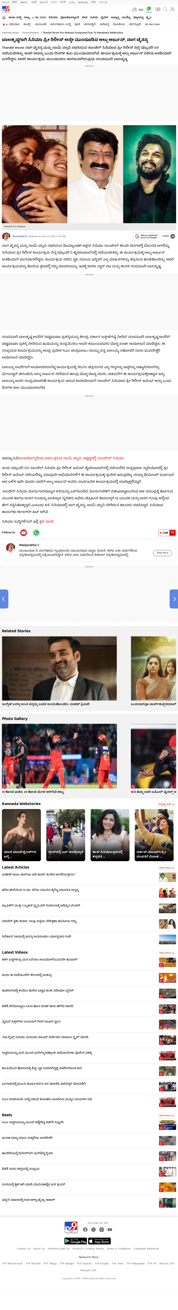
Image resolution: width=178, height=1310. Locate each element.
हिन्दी (14, 2)
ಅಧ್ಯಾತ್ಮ (115, 17)
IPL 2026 (40, 17)
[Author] (6, 236)
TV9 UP (152, 1263)
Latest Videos (15, 952)
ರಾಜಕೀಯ (119, 24)
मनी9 (93, 2)
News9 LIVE (166, 1263)
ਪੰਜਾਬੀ (63, 2)
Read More (162, 553)
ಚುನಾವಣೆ (40, 24)
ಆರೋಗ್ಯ (104, 24)
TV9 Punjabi (101, 1263)
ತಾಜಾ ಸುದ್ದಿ (14, 17)
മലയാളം (83, 2)
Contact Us (23, 1248)
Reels (7, 1115)
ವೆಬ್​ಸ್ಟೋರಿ (135, 24)
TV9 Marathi (33, 1263)
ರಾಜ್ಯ (27, 17)
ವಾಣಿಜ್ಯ (126, 17)
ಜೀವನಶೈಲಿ (90, 24)
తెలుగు (24, 2)
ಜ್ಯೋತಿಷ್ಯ (138, 17)
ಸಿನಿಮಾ (53, 17)
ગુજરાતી (44, 2)
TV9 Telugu (50, 1263)
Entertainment (30, 33)
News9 (5, 2)
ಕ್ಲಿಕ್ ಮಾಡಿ (46, 522)
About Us (39, 1248)
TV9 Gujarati (84, 1263)
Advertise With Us (59, 1248)
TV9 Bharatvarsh (12, 1263)
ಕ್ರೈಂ (149, 17)
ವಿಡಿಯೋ (14, 24)
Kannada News (10, 33)
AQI (141, 10)
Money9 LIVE (88, 1270)
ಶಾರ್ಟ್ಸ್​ (27, 24)
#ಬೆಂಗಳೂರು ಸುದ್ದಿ (60, 24)
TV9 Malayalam (135, 1263)
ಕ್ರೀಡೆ (77, 24)
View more (166, 868)
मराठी (34, 2)
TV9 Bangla (67, 1263)
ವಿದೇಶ (94, 17)
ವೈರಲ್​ (104, 17)
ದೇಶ (84, 17)
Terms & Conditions (119, 1248)
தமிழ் (72, 2)
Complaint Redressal (146, 1248)
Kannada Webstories (21, 804)
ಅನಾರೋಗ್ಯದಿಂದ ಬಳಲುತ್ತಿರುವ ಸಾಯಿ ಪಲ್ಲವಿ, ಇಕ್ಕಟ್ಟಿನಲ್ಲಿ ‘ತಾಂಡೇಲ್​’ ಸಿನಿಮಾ (71, 459)
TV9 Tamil (117, 1263)
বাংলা (54, 2)
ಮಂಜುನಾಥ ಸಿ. (20, 236)
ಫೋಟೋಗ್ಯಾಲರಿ (69, 17)
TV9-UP (103, 2)
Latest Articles (15, 867)
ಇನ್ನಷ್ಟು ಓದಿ (166, 804)
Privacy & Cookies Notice (88, 1248)
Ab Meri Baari (152, 24)
